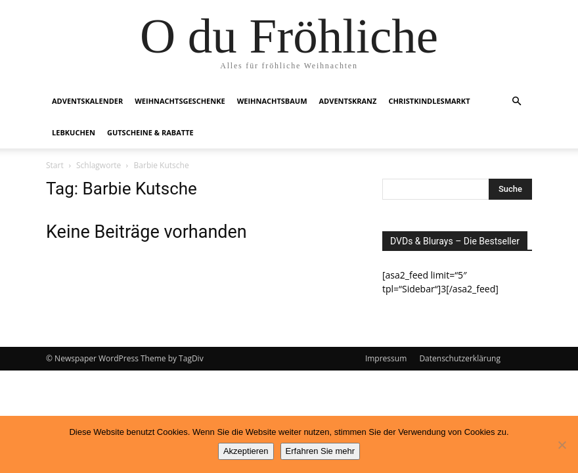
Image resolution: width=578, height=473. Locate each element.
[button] (516, 101)
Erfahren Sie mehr (320, 451)
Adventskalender (87, 101)
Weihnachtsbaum (272, 101)
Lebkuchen (73, 132)
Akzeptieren (246, 451)
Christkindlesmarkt (429, 101)
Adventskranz (348, 101)
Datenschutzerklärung (459, 358)
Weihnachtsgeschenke (180, 101)
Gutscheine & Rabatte (150, 132)
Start (55, 165)
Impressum (386, 358)
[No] (561, 444)
